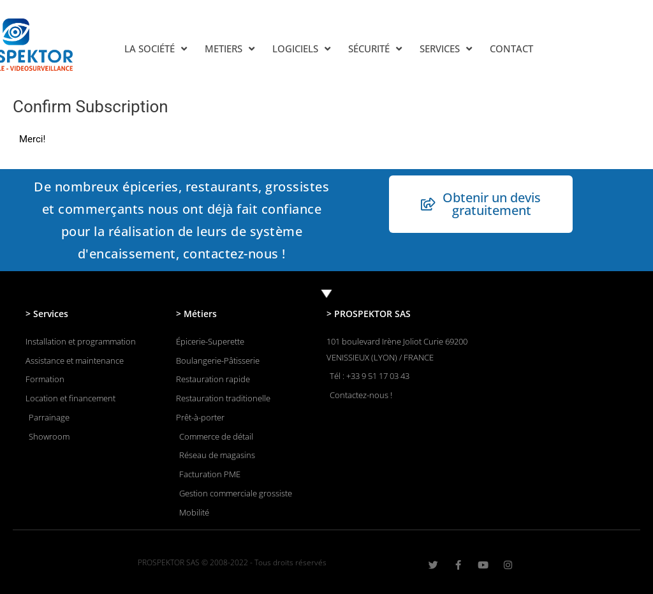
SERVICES (446, 49)
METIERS (229, 49)
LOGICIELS (301, 49)
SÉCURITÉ (375, 49)
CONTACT (511, 48)
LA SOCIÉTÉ (155, 49)
